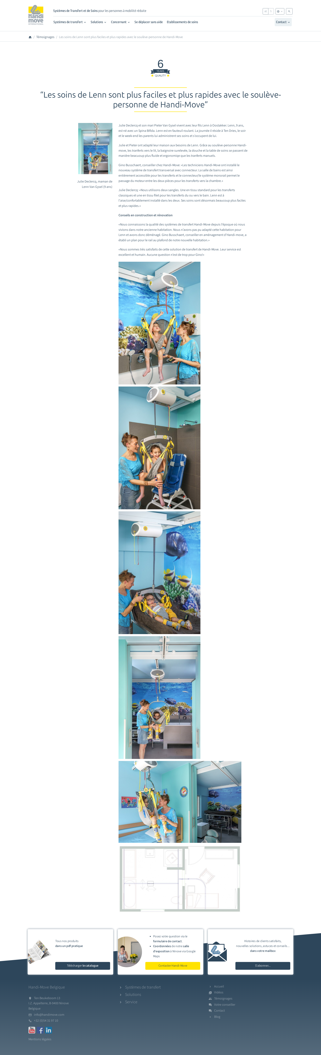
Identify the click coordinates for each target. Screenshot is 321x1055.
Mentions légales (39, 1039)
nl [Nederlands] (265, 11)
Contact (283, 22)
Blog (217, 1016)
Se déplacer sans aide (149, 22)
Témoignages (45, 37)
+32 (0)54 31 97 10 (46, 1020)
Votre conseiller (224, 1004)
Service (131, 1002)
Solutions (99, 22)
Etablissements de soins (182, 22)
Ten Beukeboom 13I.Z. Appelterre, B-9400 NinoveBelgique (48, 1003)
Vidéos (218, 992)
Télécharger (82, 966)
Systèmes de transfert (70, 22)
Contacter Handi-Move (172, 966)
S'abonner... (263, 966)
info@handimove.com (49, 1014)
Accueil (219, 986)
